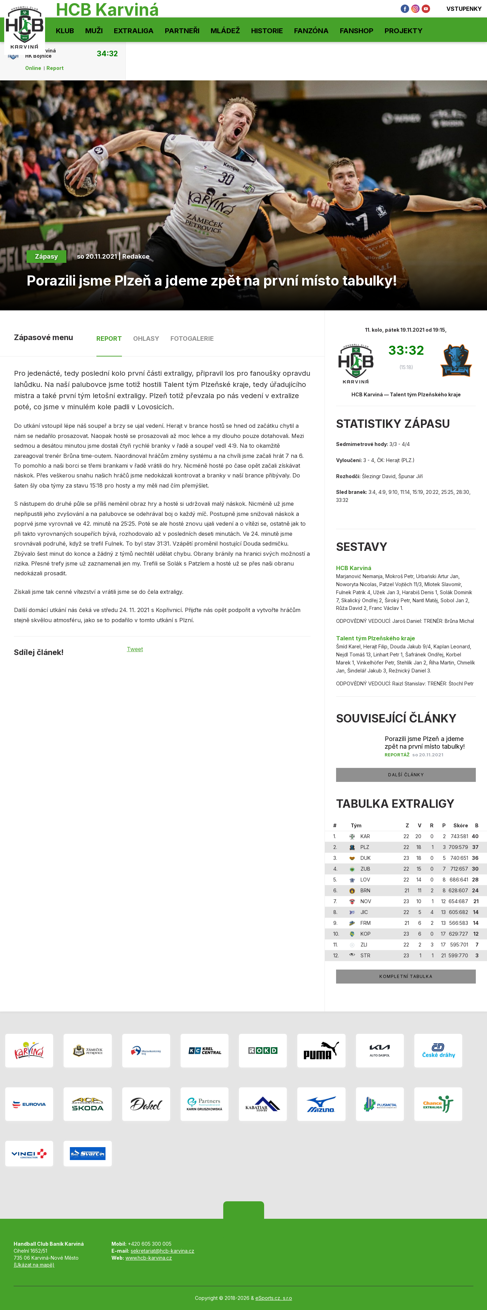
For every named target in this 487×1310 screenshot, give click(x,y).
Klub (65, 31)
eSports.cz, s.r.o (273, 1298)
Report (55, 68)
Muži (94, 31)
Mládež (225, 31)
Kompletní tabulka (405, 976)
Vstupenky (459, 8)
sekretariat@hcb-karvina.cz (162, 1251)
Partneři (182, 31)
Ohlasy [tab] (146, 338)
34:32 (107, 53)
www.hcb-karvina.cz (148, 1258)
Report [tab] (109, 338)
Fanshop (356, 31)
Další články (405, 774)
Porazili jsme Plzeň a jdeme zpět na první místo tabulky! (425, 742)
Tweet (135, 649)
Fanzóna (311, 31)
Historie (267, 31)
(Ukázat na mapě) (34, 1265)
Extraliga (134, 31)
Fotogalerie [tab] (192, 338)
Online (33, 68)
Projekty (404, 31)
